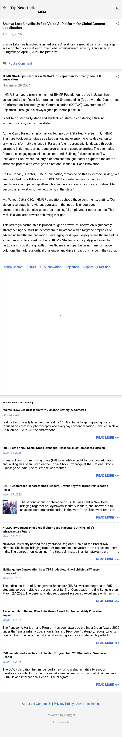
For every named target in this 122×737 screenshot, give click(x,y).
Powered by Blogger (61, 721)
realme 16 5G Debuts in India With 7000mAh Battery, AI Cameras (44, 416)
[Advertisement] (61, 374)
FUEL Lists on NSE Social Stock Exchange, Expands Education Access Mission (54, 454)
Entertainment (43, 19)
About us (28, 710)
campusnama (13, 274)
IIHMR (31, 274)
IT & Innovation (50, 274)
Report (19, 19)
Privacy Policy (64, 710)
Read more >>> (107, 444)
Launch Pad (72, 19)
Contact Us (43, 710)
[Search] (117, 9)
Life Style (96, 19)
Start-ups (103, 274)
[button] (117, 30)
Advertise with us (88, 710)
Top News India (23, 8)
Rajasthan (72, 274)
